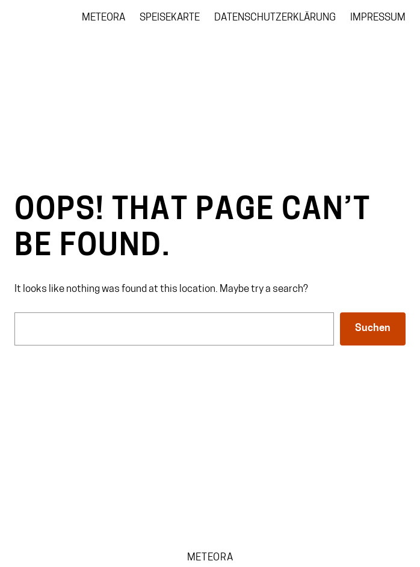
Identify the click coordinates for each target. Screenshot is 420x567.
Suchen (373, 328)
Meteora (210, 558)
